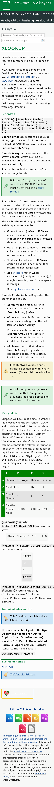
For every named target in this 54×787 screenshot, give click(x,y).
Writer (26, 13)
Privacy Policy (36, 735)
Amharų (28, 20)
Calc (36, 13)
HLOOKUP (28, 77)
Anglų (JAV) (10, 20)
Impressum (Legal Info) (15, 735)
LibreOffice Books (27, 709)
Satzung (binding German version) (20, 741)
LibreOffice (10, 13)
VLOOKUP (13, 77)
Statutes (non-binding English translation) (25, 738)
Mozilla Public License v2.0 (28, 751)
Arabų (40, 20)
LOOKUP (7, 81)
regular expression (24, 289)
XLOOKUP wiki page (23, 674)
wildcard (18, 272)
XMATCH (7, 666)
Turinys (6, 29)
